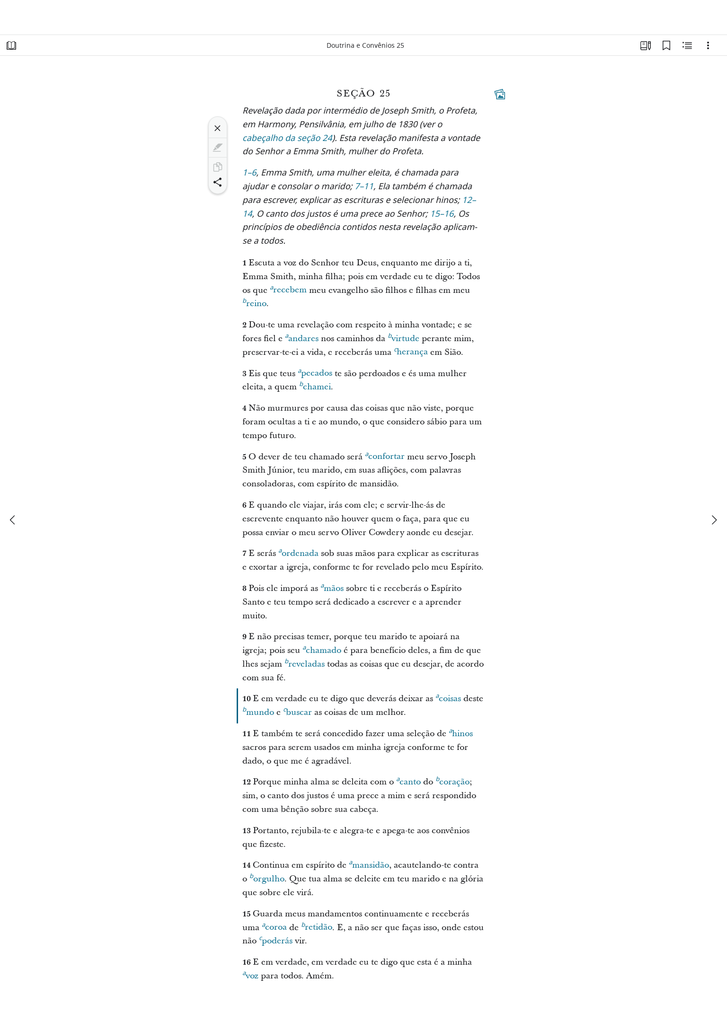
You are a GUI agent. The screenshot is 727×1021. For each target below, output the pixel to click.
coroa (274, 926)
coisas (448, 697)
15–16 (441, 214)
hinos (461, 732)
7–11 (364, 187)
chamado (321, 649)
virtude (403, 337)
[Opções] (708, 45)
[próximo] (713, 519)
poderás (276, 940)
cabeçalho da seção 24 (287, 139)
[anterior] (13, 519)
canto (408, 781)
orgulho (266, 878)
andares (302, 337)
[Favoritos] (666, 45)
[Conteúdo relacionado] (687, 45)
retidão (316, 926)
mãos (332, 587)
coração (452, 781)
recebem (288, 289)
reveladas (304, 663)
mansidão (369, 864)
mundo (258, 711)
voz (250, 975)
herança (411, 350)
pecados (315, 372)
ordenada (298, 552)
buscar (297, 711)
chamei (315, 385)
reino (254, 302)
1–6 (249, 173)
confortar (385, 455)
